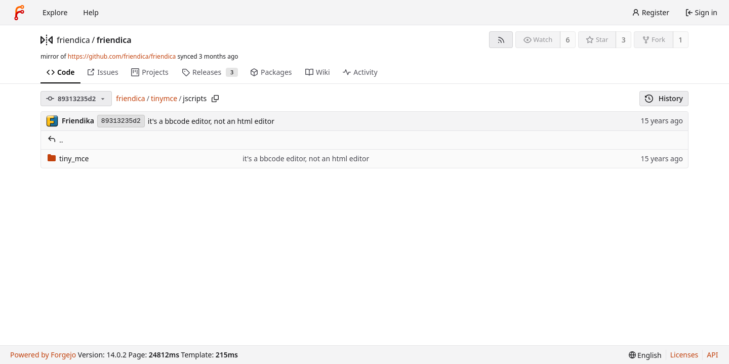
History (664, 98)
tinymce (164, 98)
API (712, 354)
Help (91, 12)
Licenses (684, 354)
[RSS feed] (501, 39)
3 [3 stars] (624, 39)
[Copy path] (215, 99)
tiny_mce (68, 158)
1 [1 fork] (680, 39)
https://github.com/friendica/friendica (122, 56)
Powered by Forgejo (43, 354)
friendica (73, 40)
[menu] (645, 355)
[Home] (19, 13)
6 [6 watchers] (568, 39)
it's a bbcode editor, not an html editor (211, 121)
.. (55, 140)
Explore (55, 12)
